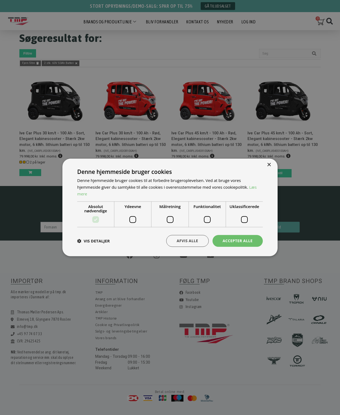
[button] (93, 240)
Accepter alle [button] (238, 240)
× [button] (269, 165)
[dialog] (170, 207)
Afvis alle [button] (187, 240)
